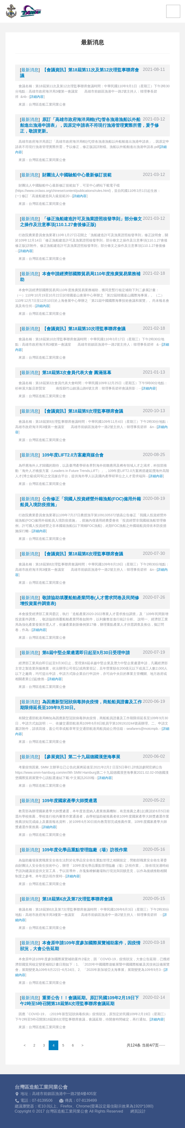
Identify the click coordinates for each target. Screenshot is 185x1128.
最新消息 (30, 69)
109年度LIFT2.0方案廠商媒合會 (73, 455)
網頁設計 (138, 1111)
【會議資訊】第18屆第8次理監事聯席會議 (82, 553)
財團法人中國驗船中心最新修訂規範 (77, 175)
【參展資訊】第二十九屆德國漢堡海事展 (81, 756)
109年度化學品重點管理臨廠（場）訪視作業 (84, 849)
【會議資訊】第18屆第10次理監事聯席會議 (84, 328)
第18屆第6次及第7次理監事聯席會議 (77, 899)
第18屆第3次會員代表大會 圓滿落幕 (76, 372)
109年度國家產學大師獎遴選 (69, 800)
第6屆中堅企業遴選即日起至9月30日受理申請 (86, 652)
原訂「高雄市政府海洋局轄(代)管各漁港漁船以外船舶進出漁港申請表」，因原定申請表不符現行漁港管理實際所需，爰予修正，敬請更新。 (89, 125)
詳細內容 (37, 97)
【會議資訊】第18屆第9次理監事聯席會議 (82, 411)
